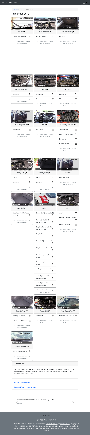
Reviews (21, 32)
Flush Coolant (64, 144)
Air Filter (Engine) (21, 89)
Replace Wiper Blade (20, 351)
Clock (44, 125)
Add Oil (61, 213)
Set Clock (39, 130)
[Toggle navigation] (84, 3)
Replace (62, 36)
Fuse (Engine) (21, 173)
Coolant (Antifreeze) (67, 125)
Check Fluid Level (65, 99)
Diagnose (16, 130)
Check (15, 177)
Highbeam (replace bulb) (44, 248)
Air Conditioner (44, 32)
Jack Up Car (21, 208)
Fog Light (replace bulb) (44, 234)
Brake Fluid (67, 89)
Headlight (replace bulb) (44, 241)
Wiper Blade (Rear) (21, 346)
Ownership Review (19, 36)
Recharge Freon (41, 36)
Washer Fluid (44, 311)
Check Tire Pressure (20, 320)
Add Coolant (63, 130)
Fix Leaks (62, 139)
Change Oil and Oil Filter (67, 218)
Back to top (46, 415)
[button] (17, 402)
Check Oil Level (64, 225)
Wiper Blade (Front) (67, 311)
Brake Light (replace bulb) (45, 213)
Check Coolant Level (66, 134)
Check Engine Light (21, 125)
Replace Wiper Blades (66, 316)
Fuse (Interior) (44, 173)
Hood (67, 173)
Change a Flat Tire (19, 316)
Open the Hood (64, 177)
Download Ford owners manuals (25, 387)
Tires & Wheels (21, 311)
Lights (44, 208)
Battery (44, 89)
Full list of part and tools (22, 382)
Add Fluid (62, 94)
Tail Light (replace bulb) (44, 269)
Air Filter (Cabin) (67, 32)
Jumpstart (39, 94)
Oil (67, 208)
